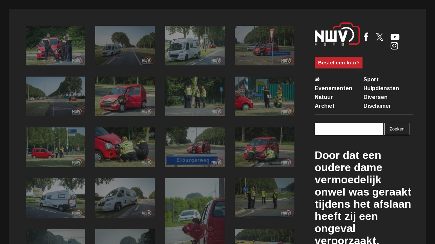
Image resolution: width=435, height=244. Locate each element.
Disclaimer (377, 106)
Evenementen (333, 88)
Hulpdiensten (381, 88)
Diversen (376, 97)
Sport (371, 79)
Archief (324, 106)
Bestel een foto (338, 62)
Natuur (324, 97)
